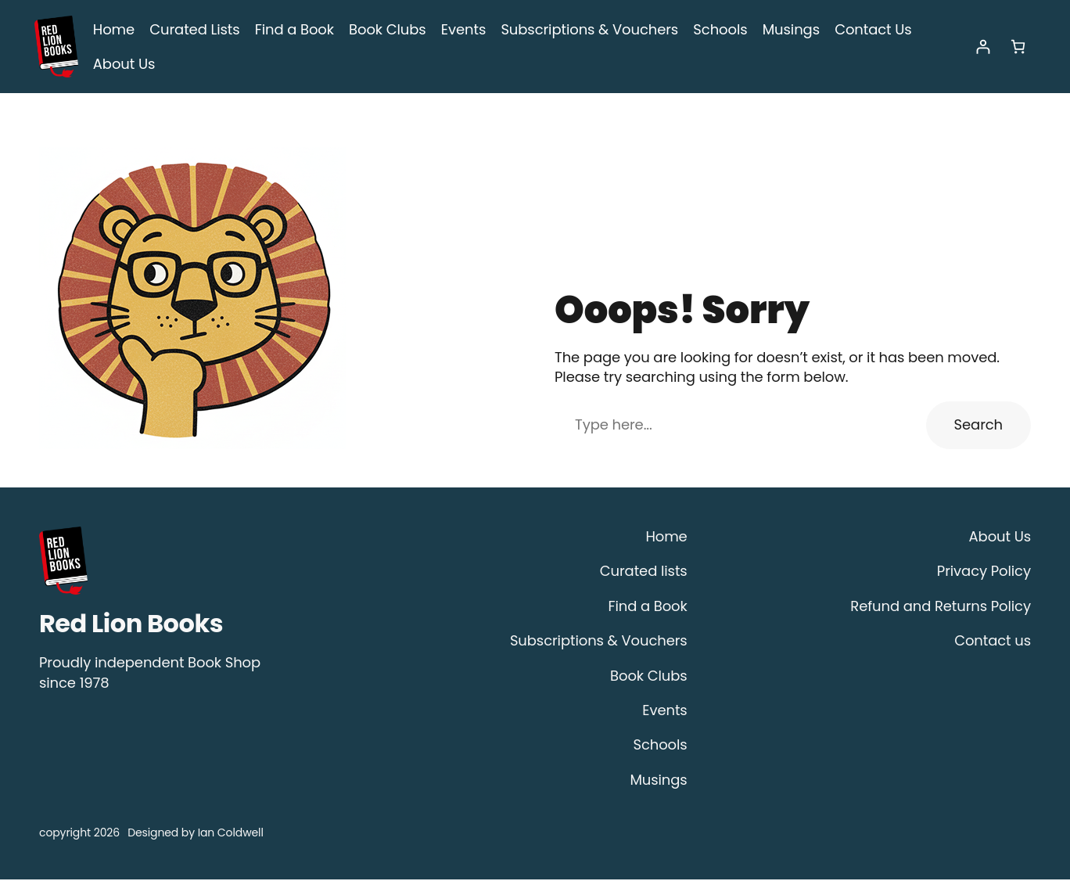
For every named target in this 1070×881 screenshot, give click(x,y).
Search (981, 426)
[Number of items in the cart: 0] (1018, 47)
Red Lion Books (131, 624)
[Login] (982, 47)
